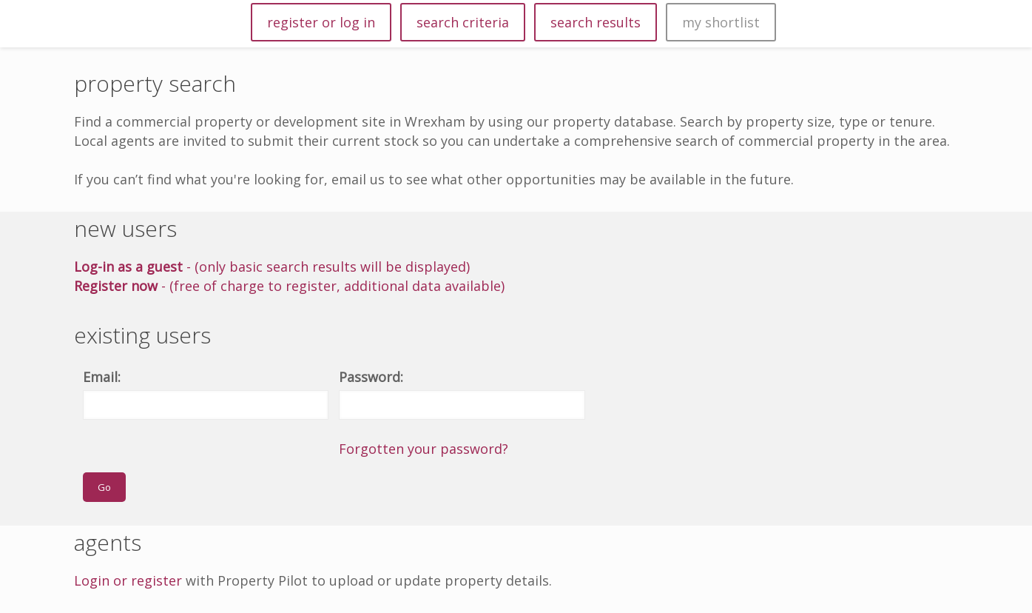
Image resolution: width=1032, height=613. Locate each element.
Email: (102, 377)
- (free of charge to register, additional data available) (289, 286)
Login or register (128, 580)
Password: (371, 377)
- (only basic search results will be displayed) (272, 266)
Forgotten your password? (423, 449)
